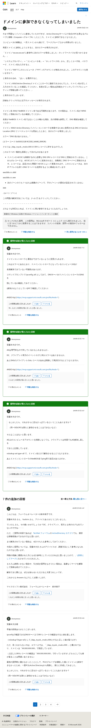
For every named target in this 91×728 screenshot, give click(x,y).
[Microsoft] (4, 3)
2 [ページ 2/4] (40, 704)
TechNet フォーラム (41, 533)
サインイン (84, 3)
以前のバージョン (20, 721)
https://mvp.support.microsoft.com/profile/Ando (37, 297)
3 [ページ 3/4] (45, 704)
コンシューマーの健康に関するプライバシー (18, 725)
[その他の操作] (86, 15)
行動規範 (52, 725)
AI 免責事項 (6, 721)
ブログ (32, 721)
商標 (62, 725)
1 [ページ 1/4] (35, 704)
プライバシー (50, 721)
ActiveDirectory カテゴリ (62, 533)
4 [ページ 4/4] (50, 704)
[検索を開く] (76, 3)
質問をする (83, 9)
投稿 (40, 721)
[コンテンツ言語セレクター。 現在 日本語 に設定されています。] (7, 716)
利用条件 (43, 725)
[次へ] (57, 704)
